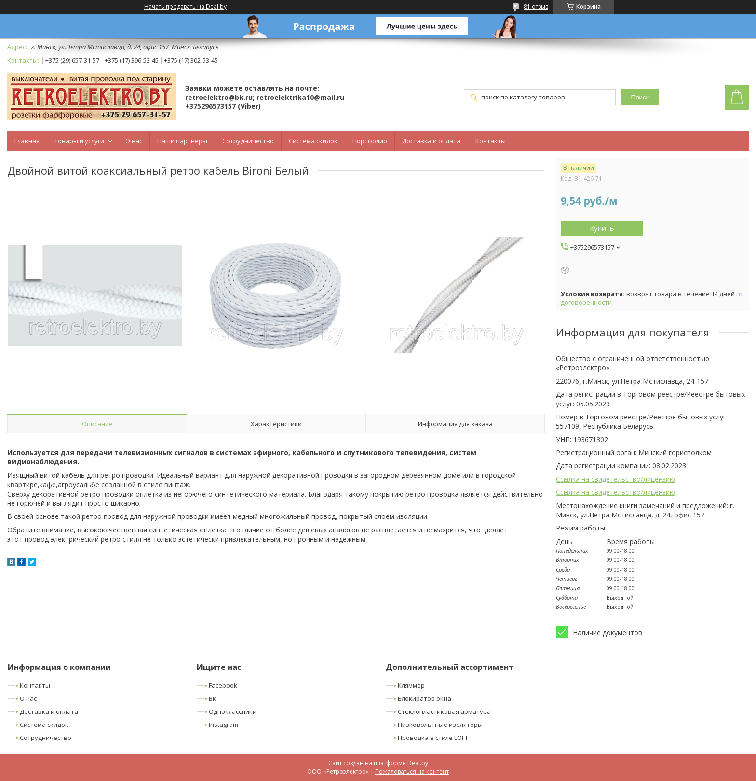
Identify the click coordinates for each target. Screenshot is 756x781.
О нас (133, 141)
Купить (602, 228)
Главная (27, 141)
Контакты (490, 141)
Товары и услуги (79, 141)
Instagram (223, 724)
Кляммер (411, 685)
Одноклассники (232, 711)
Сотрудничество (248, 141)
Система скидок (313, 141)
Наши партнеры (182, 141)
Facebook (223, 685)
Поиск (640, 97)
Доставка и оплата (431, 141)
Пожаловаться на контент (412, 771)
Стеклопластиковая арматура (444, 711)
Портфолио (369, 141)
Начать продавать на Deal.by (185, 6)
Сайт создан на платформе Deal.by (378, 763)
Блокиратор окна (424, 698)
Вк (212, 698)
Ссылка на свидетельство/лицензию (615, 479)
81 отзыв (536, 6)
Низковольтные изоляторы (440, 724)
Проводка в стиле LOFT (433, 737)
